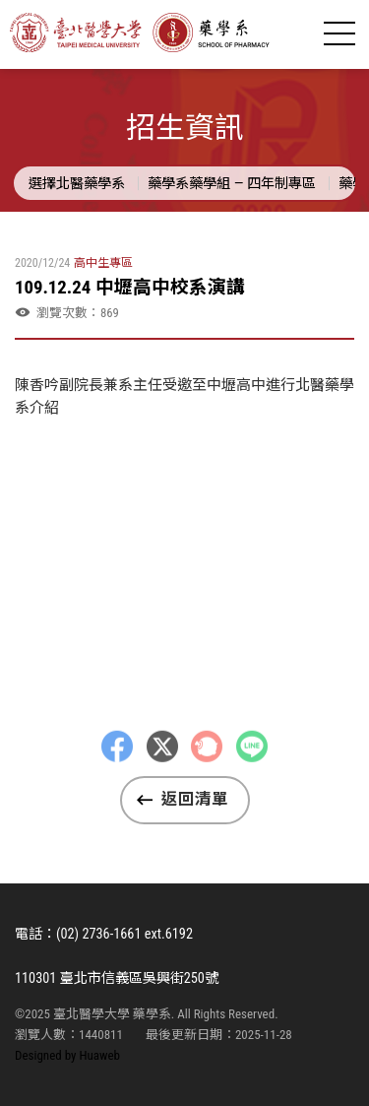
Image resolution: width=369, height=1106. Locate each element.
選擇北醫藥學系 (77, 183)
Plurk (206, 761)
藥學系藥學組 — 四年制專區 (231, 183)
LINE (252, 761)
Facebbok (117, 761)
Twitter (162, 761)
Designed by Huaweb (67, 1055)
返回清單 (194, 799)
